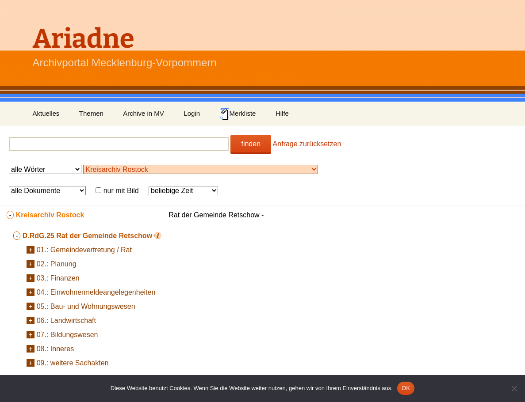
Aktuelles (46, 113)
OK (406, 388)
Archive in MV (143, 113)
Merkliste (237, 114)
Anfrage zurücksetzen (307, 144)
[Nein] (514, 388)
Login (192, 113)
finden (251, 144)
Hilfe (282, 113)
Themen (91, 113)
